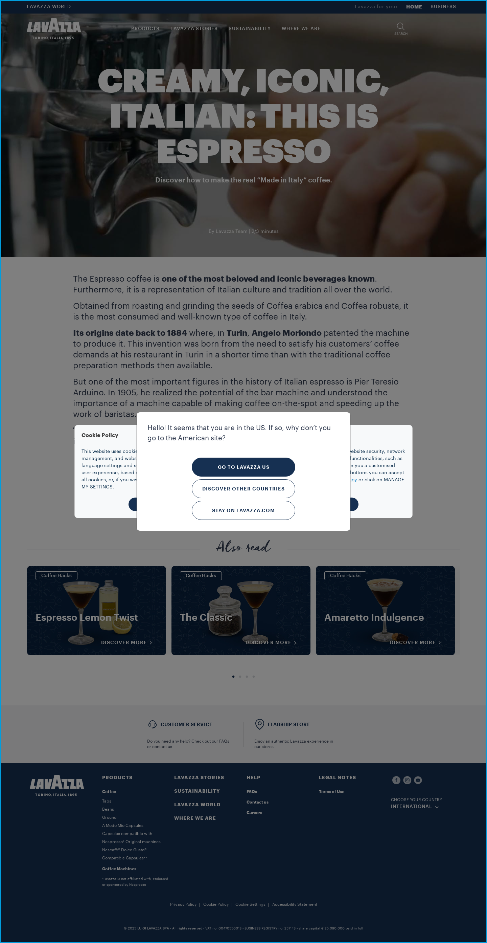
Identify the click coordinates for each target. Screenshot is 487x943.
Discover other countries (243, 488)
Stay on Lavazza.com (243, 510)
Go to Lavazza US (244, 467)
